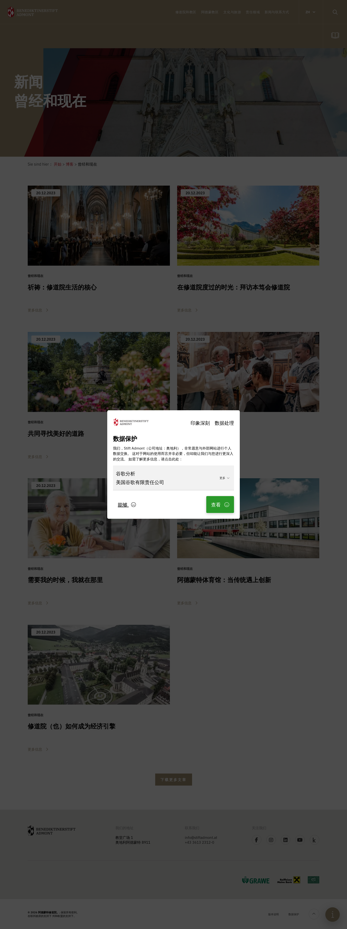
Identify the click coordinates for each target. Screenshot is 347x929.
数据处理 (224, 422)
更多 (225, 478)
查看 (220, 504)
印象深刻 (200, 422)
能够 (127, 504)
